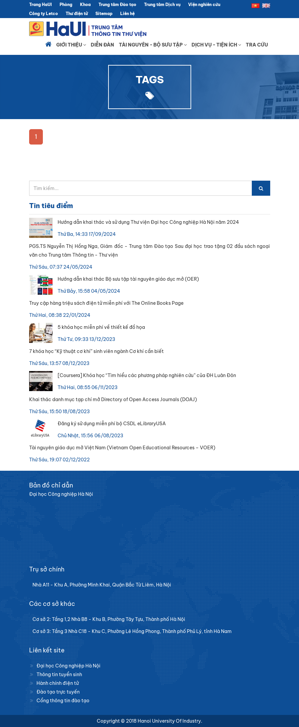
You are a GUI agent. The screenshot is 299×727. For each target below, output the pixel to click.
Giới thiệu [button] (71, 45)
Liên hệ (127, 13)
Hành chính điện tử (57, 683)
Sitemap (104, 13)
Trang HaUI (40, 4)
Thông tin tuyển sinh (59, 674)
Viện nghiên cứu (204, 4)
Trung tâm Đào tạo (117, 4)
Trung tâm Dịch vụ (162, 4)
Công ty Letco (43, 13)
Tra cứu (257, 45)
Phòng (66, 4)
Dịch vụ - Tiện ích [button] (216, 45)
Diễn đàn (102, 45)
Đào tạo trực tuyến (58, 692)
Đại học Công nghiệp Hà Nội (68, 666)
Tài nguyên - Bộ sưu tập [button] (153, 45)
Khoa (85, 4)
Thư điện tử (77, 13)
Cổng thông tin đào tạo (62, 701)
